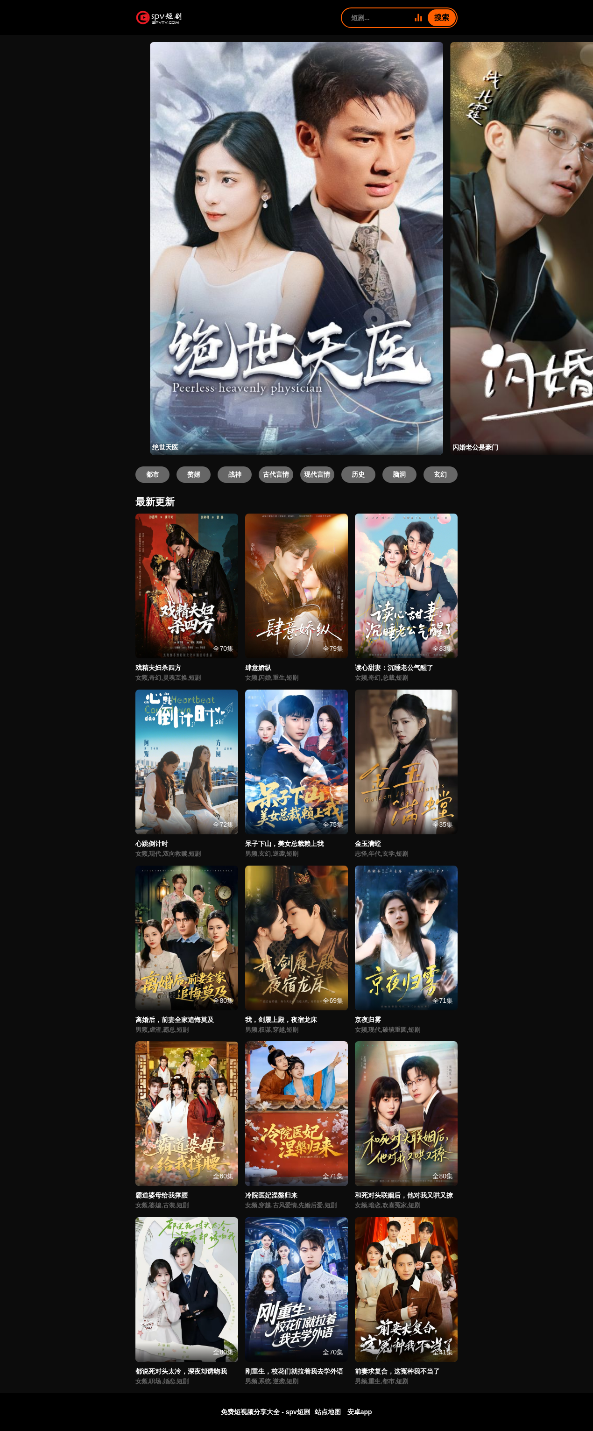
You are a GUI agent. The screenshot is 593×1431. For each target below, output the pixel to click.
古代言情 (276, 474)
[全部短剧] (418, 17)
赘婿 (193, 474)
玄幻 (440, 474)
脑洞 (399, 474)
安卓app (359, 1412)
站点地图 (328, 1412)
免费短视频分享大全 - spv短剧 (265, 1412)
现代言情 (317, 474)
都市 (152, 474)
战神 (234, 474)
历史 (358, 474)
